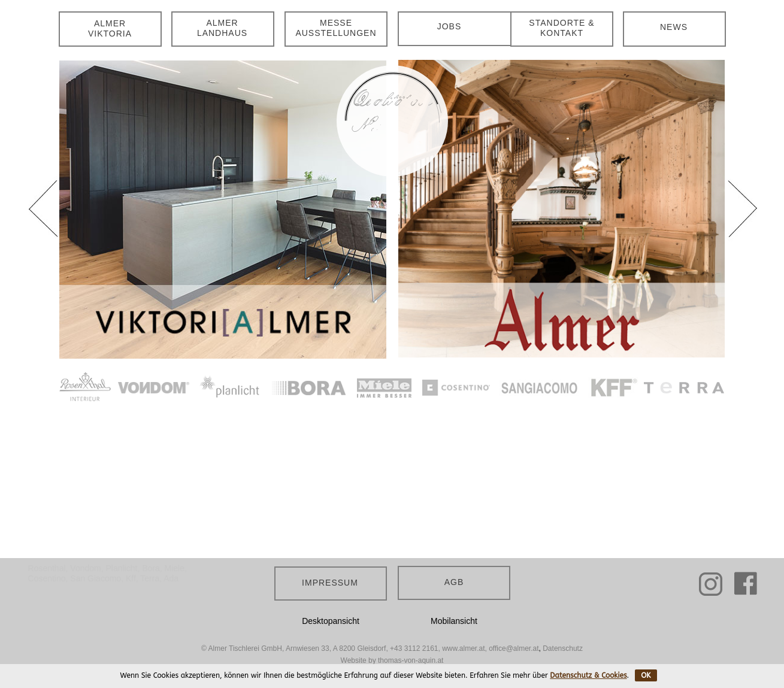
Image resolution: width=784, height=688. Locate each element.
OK (645, 675)
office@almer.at (513, 648)
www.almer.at (463, 648)
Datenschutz (563, 648)
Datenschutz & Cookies (588, 675)
